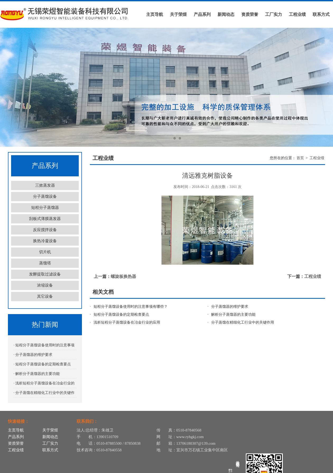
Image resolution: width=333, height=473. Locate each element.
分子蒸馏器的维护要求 (229, 307)
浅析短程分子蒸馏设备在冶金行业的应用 (127, 322)
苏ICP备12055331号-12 (252, 468)
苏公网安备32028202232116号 (298, 468)
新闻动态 (226, 14)
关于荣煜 (178, 14)
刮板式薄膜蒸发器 (45, 219)
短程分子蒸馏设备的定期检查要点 (121, 314)
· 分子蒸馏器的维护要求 (32, 355)
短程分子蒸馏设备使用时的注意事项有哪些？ (131, 307)
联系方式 (321, 14)
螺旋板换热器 (123, 276)
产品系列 (202, 14)
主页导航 (154, 14)
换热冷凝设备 (45, 241)
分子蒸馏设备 (45, 196)
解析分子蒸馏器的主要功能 (233, 314)
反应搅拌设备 (45, 230)
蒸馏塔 (45, 263)
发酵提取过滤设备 (45, 274)
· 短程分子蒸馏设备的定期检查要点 (42, 364)
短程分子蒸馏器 (45, 207)
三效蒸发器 (45, 185)
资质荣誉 (249, 14)
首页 (300, 158)
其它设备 (45, 296)
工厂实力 (273, 14)
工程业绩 (297, 14)
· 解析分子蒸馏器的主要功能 (36, 374)
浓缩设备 (45, 285)
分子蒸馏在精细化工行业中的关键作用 (242, 322)
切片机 (45, 252)
